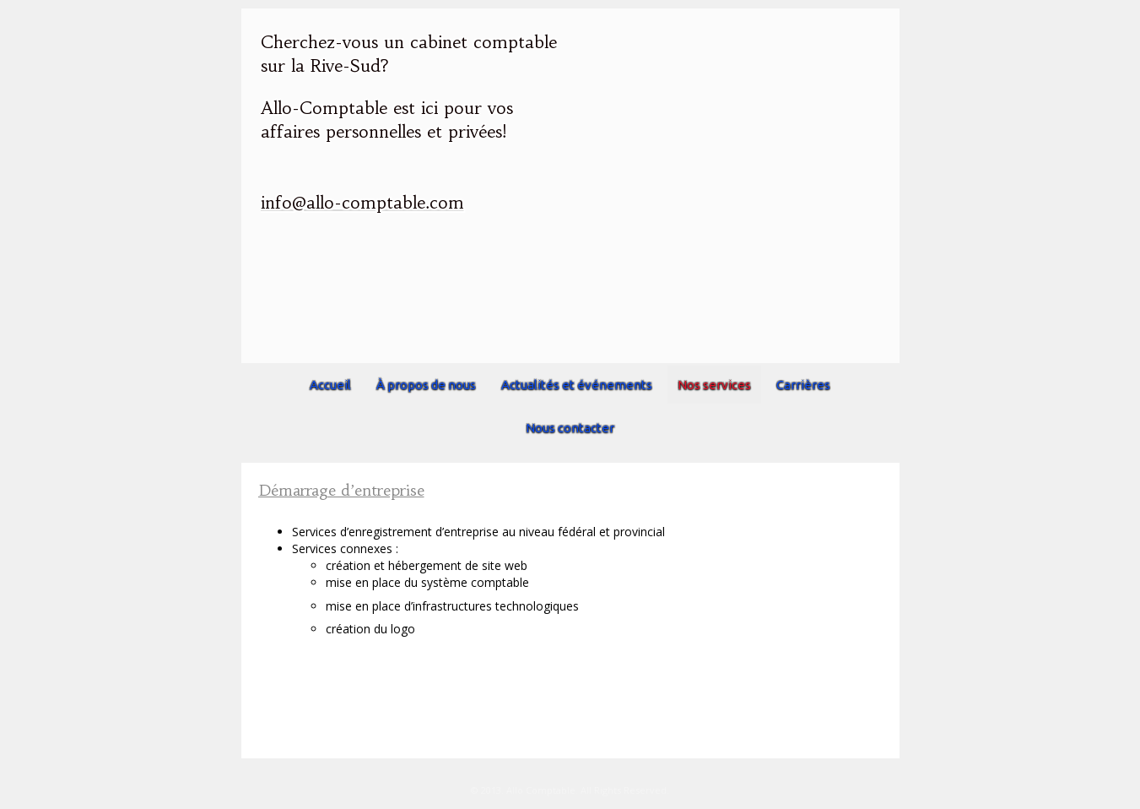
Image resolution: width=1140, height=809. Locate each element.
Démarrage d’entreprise (341, 490)
